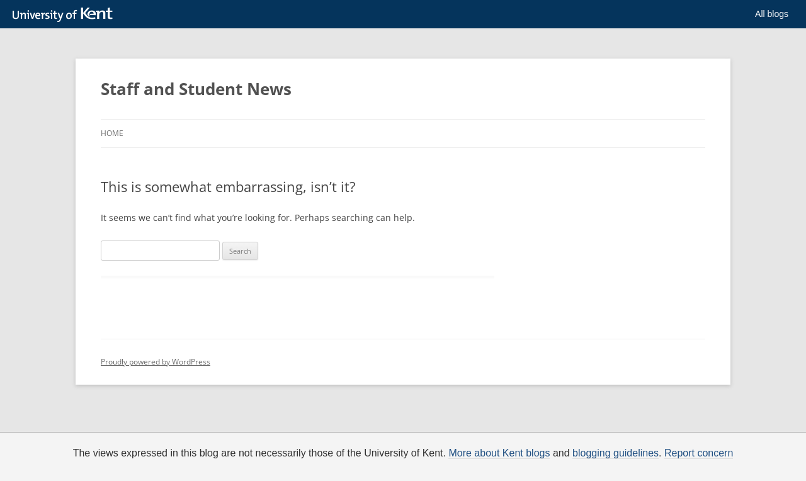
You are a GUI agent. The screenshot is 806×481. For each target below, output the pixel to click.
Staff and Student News (196, 88)
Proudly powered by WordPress (155, 361)
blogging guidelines (615, 453)
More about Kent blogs (499, 453)
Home (112, 133)
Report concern (698, 453)
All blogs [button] (771, 14)
